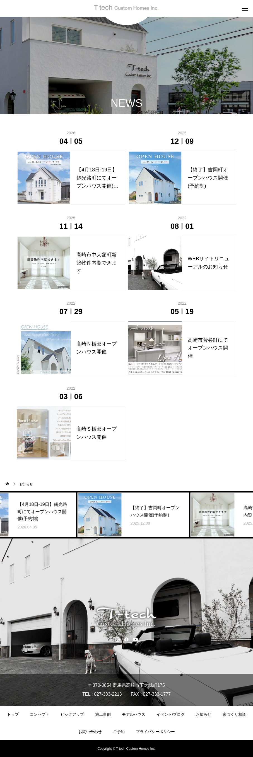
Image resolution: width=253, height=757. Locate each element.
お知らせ (203, 714)
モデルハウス (133, 714)
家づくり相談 (234, 714)
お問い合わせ (90, 731)
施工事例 (103, 714)
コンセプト (39, 714)
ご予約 (119, 731)
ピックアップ (72, 714)
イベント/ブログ (170, 714)
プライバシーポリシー (155, 731)
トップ (13, 714)
